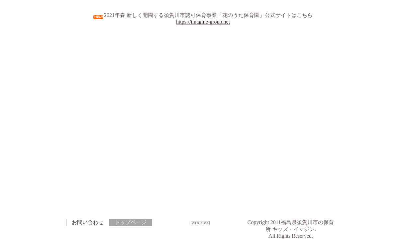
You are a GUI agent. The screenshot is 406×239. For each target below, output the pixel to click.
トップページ (131, 222)
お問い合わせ (88, 222)
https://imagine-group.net (203, 22)
